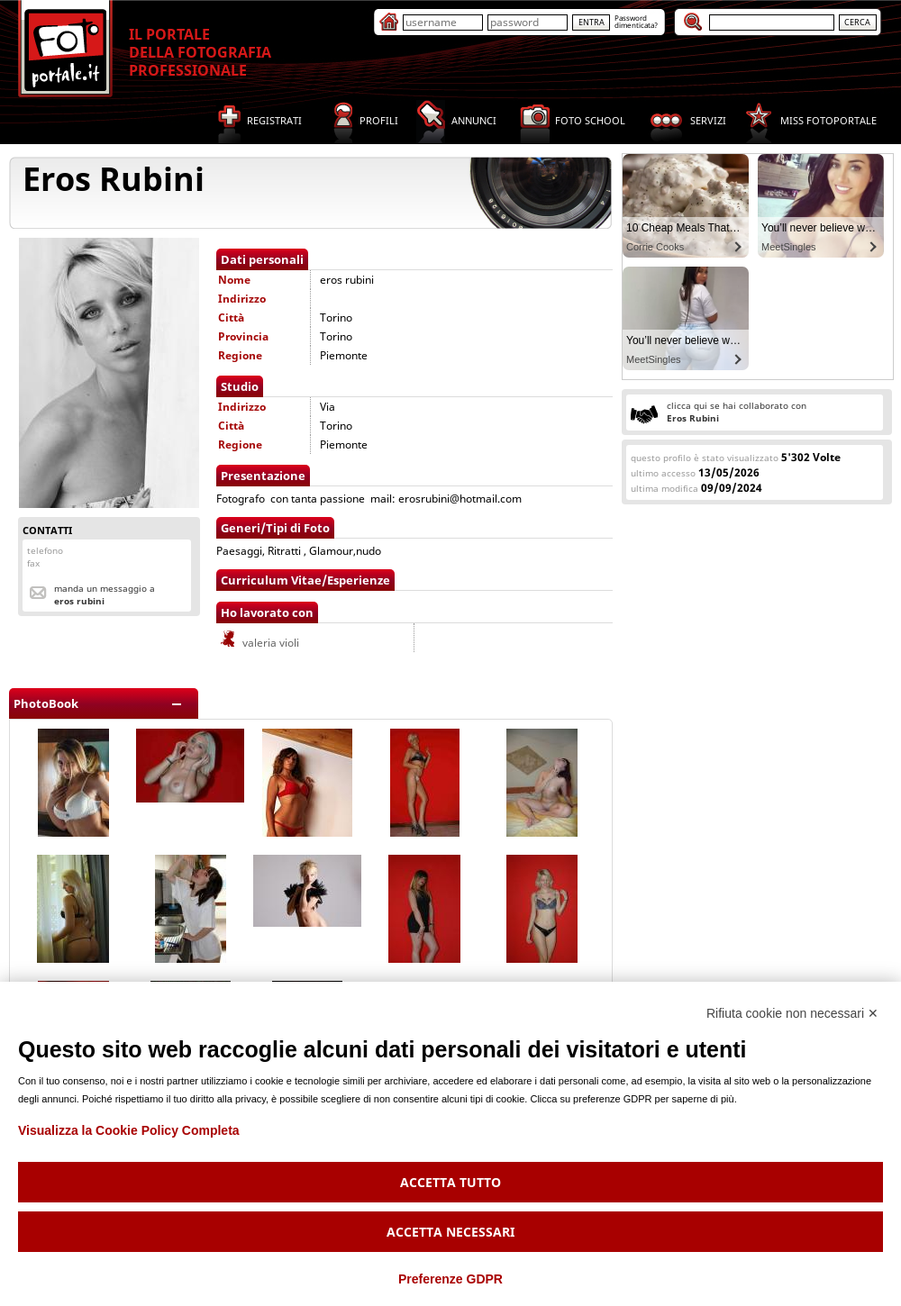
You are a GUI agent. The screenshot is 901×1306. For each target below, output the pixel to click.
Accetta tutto (450, 1182)
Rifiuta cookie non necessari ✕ (792, 1013)
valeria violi (258, 642)
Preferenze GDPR (450, 1279)
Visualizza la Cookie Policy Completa (129, 1130)
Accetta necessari (450, 1231)
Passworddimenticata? (636, 21)
